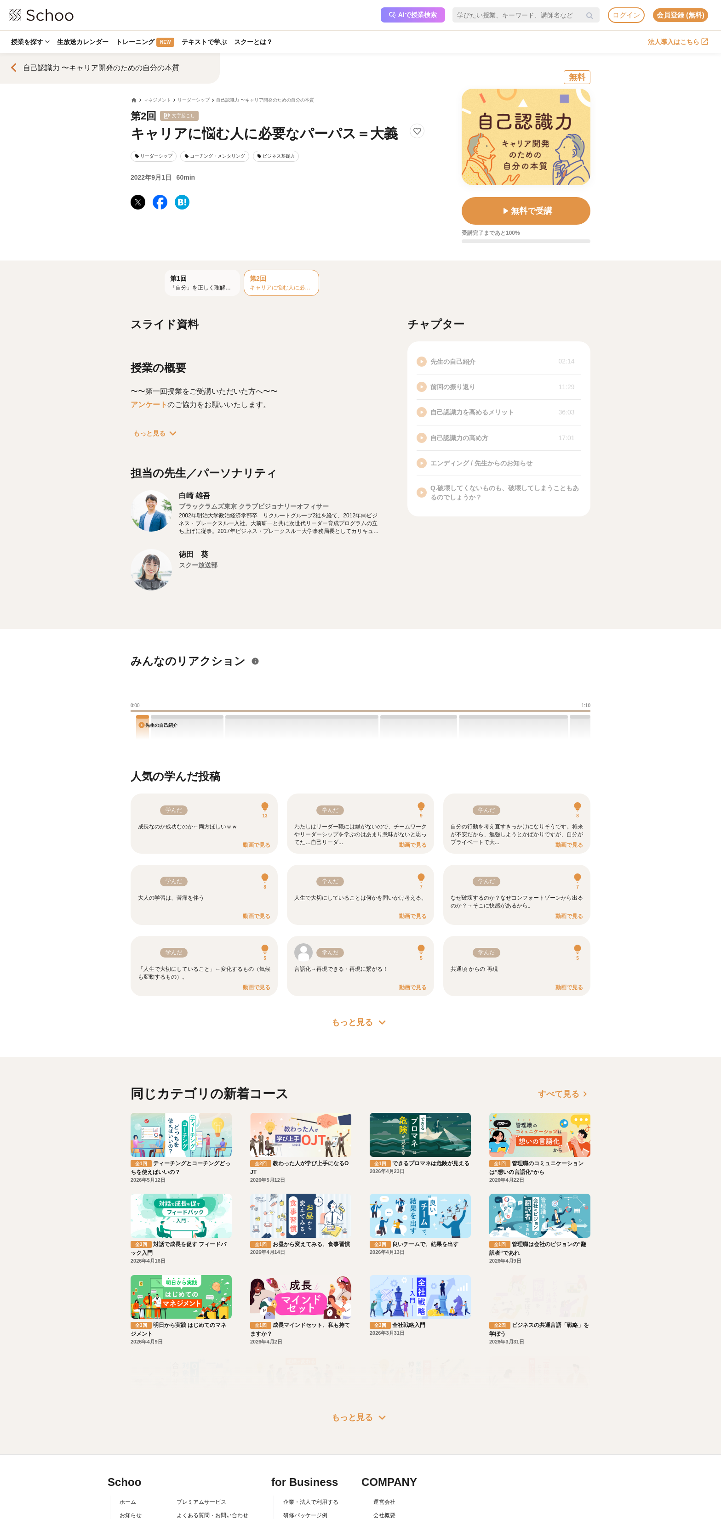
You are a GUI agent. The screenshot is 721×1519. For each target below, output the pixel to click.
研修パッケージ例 (305, 1428)
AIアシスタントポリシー (207, 1481)
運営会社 (384, 1415)
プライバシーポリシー (204, 1468)
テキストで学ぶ (207, 41)
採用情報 (384, 1442)
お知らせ (131, 1428)
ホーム (128, 1415)
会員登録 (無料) (680, 15)
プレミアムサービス (201, 1415)
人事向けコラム (302, 1442)
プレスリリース (392, 1455)
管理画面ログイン (305, 1455)
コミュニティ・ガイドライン (212, 1455)
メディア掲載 (389, 1468)
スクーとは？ (257, 41)
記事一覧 (131, 1481)
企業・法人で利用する (310, 1415)
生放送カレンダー (84, 41)
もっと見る (156, 433)
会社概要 (384, 1428)
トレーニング (147, 42)
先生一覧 (131, 1468)
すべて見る (564, 1094)
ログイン (626, 15)
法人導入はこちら (678, 41)
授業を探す (30, 41)
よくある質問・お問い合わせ (212, 1428)
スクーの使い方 (139, 1455)
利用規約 (188, 1442)
